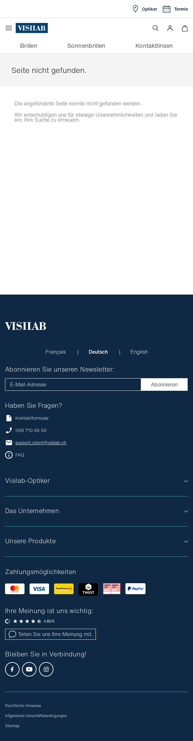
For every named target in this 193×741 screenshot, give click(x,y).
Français (56, 352)
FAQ (19, 455)
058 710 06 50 (31, 430)
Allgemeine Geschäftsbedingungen (36, 715)
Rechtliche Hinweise (23, 705)
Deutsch (99, 352)
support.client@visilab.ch (40, 442)
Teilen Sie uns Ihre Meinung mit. (50, 634)
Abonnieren (164, 384)
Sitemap (12, 725)
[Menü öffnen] (10, 28)
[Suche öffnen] (155, 28)
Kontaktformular (27, 418)
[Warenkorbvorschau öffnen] (184, 28)
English (139, 352)
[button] (170, 28)
